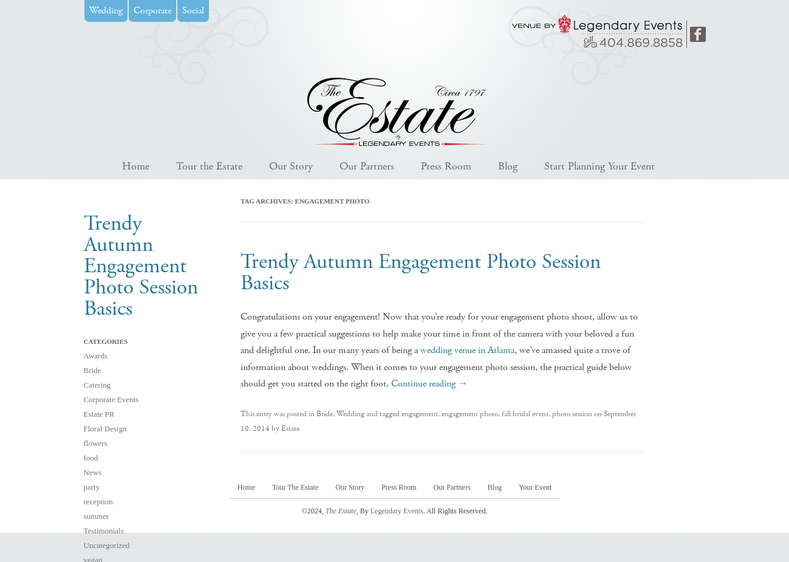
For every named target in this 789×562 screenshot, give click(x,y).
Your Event (535, 487)
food (91, 457)
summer (96, 516)
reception (98, 501)
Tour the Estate (209, 166)
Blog (507, 166)
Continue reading (429, 383)
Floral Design (105, 428)
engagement (419, 414)
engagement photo (470, 414)
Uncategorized (107, 545)
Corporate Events (111, 399)
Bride (92, 370)
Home (135, 166)
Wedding (350, 414)
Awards (96, 355)
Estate (290, 428)
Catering (97, 384)
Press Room (446, 166)
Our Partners (367, 166)
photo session (572, 414)
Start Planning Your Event (599, 166)
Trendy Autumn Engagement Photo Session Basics (421, 272)
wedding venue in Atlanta (467, 350)
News (93, 472)
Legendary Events (397, 511)
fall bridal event (525, 414)
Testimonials (104, 530)
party (92, 487)
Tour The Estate (295, 487)
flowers (96, 443)
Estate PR (99, 414)
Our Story (291, 166)
